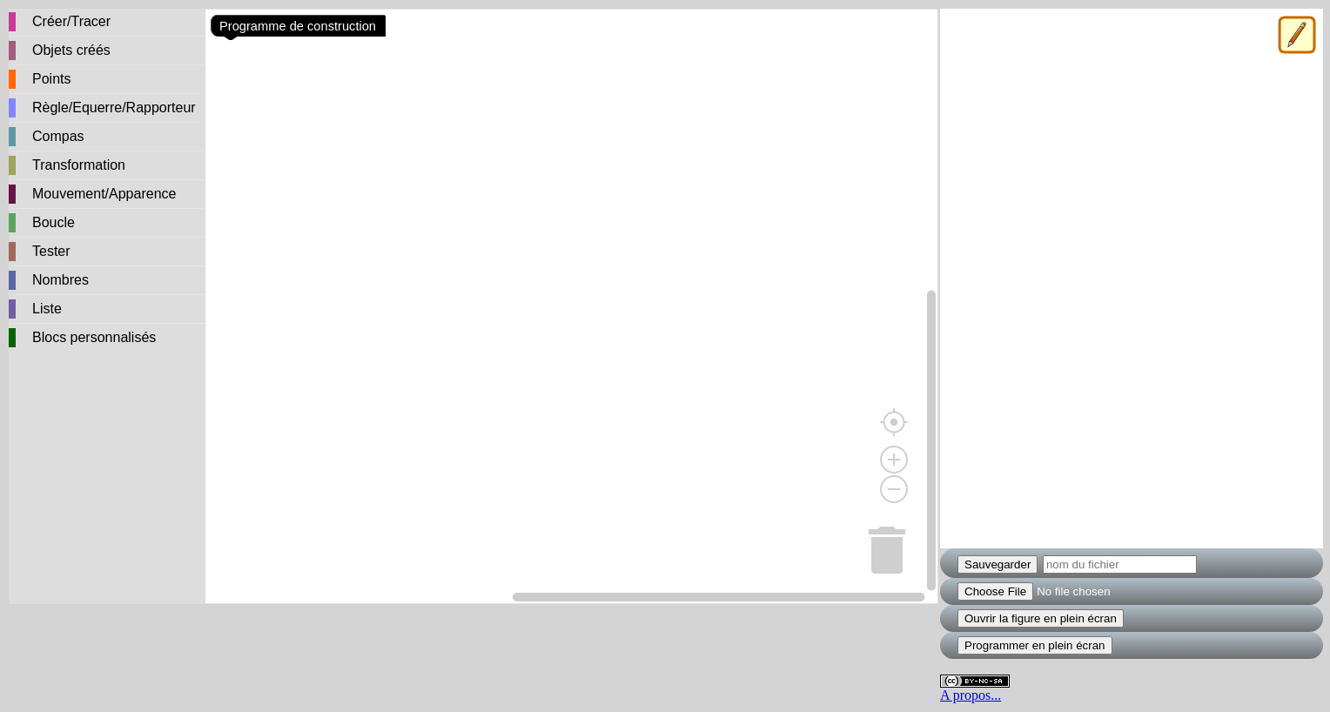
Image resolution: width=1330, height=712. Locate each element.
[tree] (107, 181)
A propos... (970, 695)
